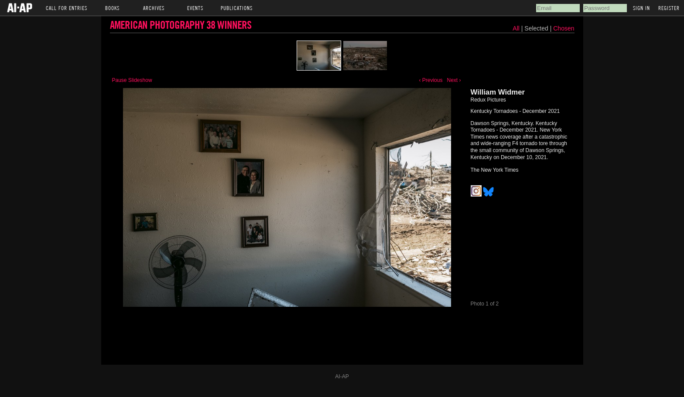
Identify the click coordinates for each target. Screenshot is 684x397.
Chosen (563, 28)
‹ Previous (430, 80)
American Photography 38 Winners (180, 24)
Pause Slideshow (132, 80)
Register (669, 7)
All (516, 28)
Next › (454, 80)
